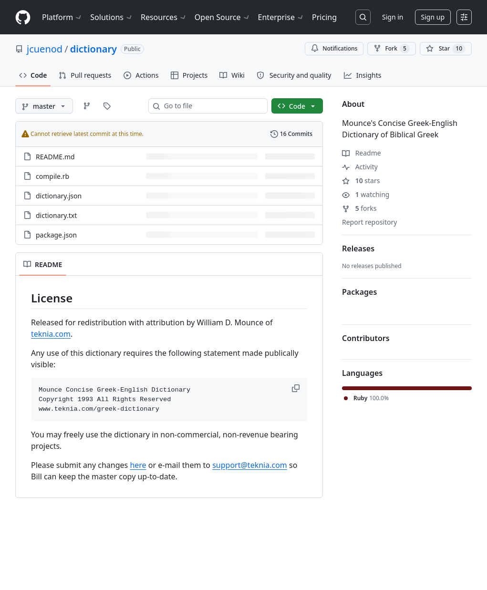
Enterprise (281, 17)
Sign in (392, 16)
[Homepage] (23, 17)
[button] (296, 388)
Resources (164, 17)
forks (359, 208)
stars (361, 180)
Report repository (369, 222)
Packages (359, 292)
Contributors (366, 338)
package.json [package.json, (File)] (56, 234)
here (138, 465)
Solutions (111, 17)
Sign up (433, 16)
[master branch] (44, 106)
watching (365, 194)
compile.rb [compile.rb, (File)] (52, 176)
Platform (62, 17)
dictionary (93, 48)
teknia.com (51, 334)
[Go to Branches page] (87, 106)
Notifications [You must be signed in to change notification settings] (334, 48)
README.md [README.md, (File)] (55, 156)
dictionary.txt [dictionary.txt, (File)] (56, 215)
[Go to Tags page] (107, 106)
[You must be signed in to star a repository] (446, 48)
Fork (391, 48)
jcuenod (44, 48)
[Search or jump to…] (363, 17)
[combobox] (211, 106)
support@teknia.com (249, 465)
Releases (358, 248)
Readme (361, 152)
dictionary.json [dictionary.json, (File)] (59, 195)
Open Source (222, 17)
